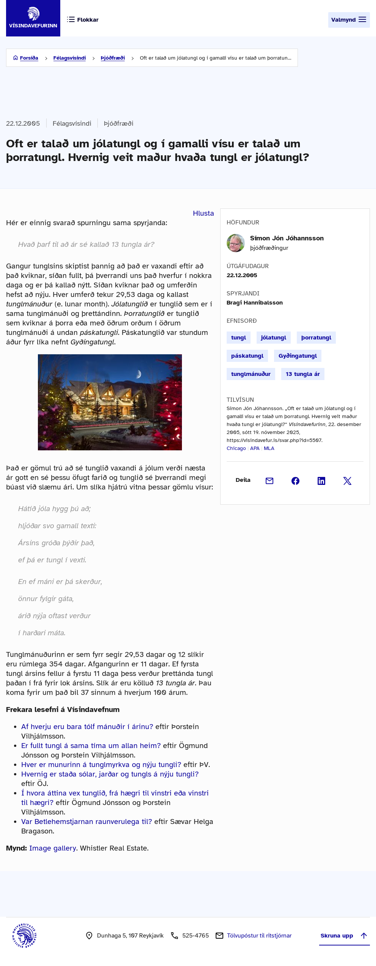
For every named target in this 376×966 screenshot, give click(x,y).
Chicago (236, 448)
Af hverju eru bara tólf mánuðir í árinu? (87, 726)
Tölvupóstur (259, 935)
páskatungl (247, 356)
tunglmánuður (251, 374)
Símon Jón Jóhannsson (287, 238)
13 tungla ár (303, 374)
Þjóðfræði (113, 58)
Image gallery (52, 848)
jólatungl (273, 337)
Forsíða (29, 58)
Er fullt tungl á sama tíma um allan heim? (91, 745)
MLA (269, 448)
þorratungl (316, 337)
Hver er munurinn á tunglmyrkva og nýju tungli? (101, 764)
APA (255, 448)
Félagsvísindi (69, 58)
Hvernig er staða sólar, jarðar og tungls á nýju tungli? (110, 774)
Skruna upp (344, 935)
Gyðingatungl (298, 356)
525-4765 (195, 935)
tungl (238, 337)
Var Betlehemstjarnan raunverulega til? (86, 821)
